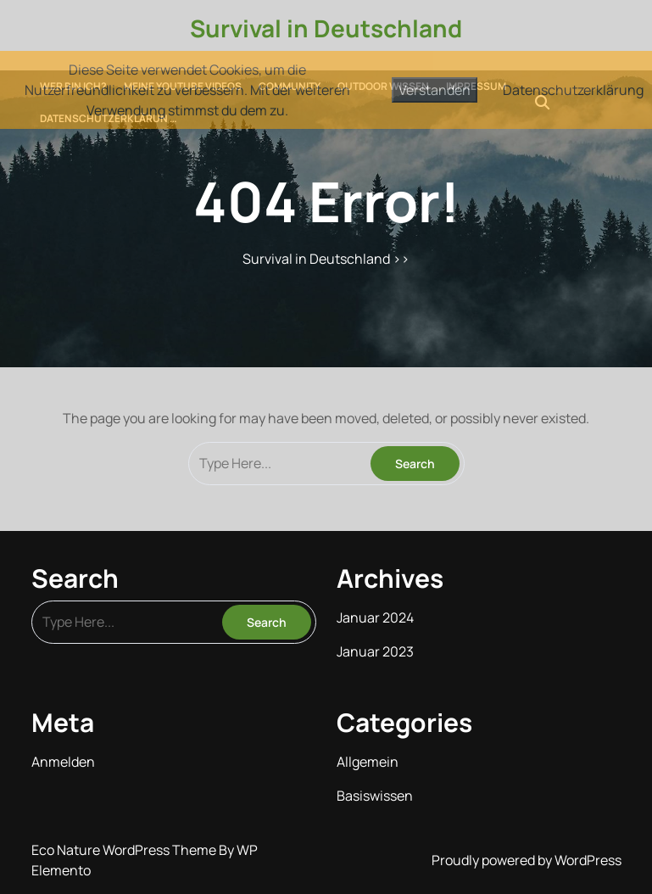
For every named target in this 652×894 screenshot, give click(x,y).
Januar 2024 (375, 617)
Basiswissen (375, 795)
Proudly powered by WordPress (526, 860)
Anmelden (63, 761)
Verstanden (434, 90)
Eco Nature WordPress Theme (125, 850)
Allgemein (367, 761)
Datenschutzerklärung (573, 90)
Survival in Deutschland (326, 28)
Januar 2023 (375, 651)
